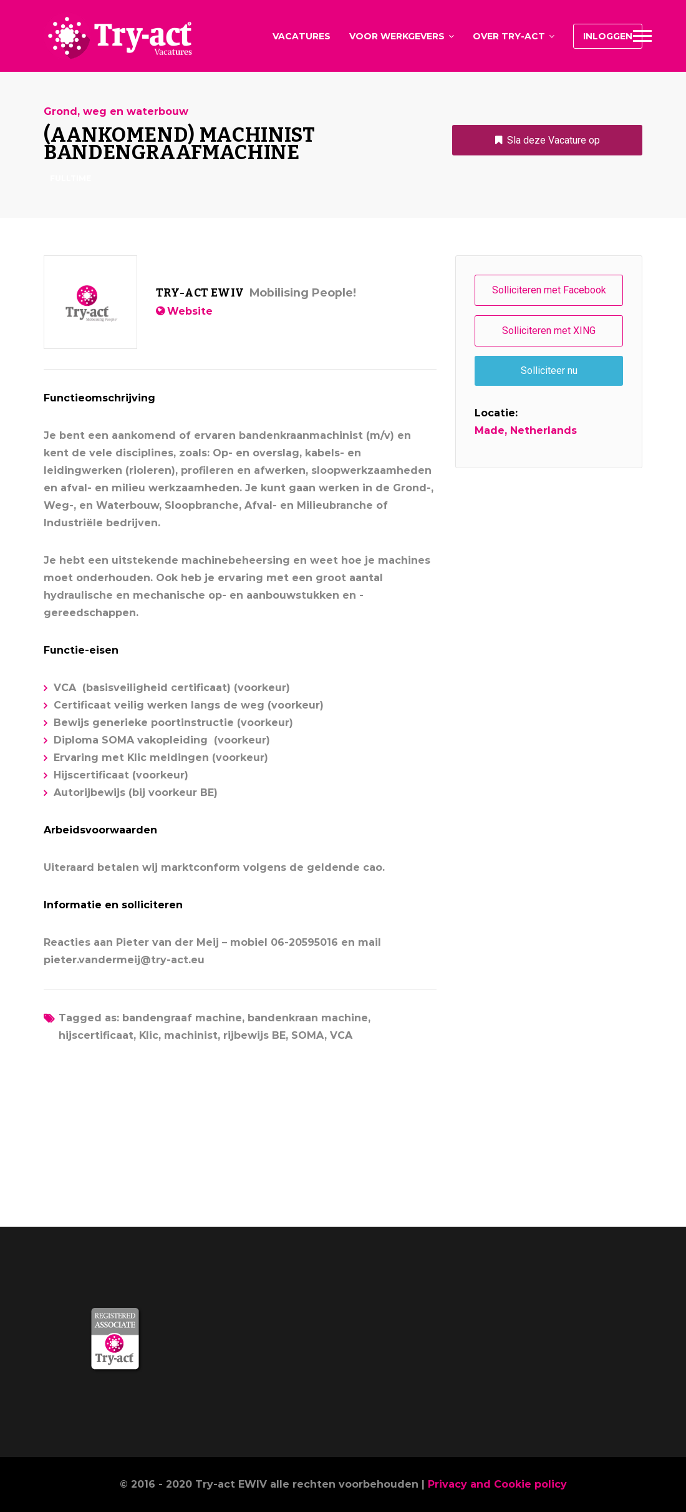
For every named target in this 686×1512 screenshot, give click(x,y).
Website (190, 311)
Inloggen (607, 36)
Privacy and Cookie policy (497, 1484)
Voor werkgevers (397, 36)
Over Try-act (509, 36)
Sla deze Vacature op (553, 140)
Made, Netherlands (526, 430)
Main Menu (642, 36)
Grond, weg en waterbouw (116, 112)
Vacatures (302, 36)
